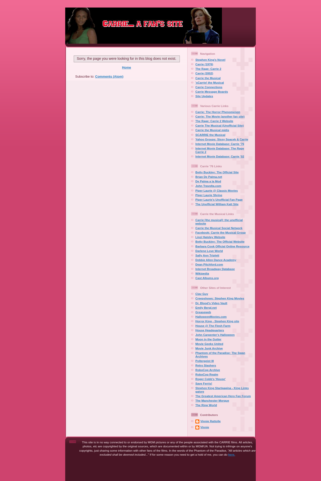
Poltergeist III (204, 360)
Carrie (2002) (204, 73)
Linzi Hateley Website (210, 237)
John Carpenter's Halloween (215, 334)
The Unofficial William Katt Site (216, 204)
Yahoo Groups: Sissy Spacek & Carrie (221, 139)
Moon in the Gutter (208, 339)
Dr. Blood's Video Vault (211, 303)
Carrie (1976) (204, 64)
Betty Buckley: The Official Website (220, 241)
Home (126, 67)
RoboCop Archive (207, 369)
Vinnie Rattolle (210, 421)
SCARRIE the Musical (210, 134)
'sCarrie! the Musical (209, 82)
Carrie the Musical (208, 78)
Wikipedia (202, 273)
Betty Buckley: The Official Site (217, 172)
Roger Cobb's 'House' (210, 379)
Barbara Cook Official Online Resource (222, 246)
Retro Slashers (205, 365)
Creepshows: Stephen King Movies (219, 298)
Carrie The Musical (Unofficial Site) (219, 125)
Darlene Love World (209, 250)
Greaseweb (203, 312)
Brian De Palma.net (208, 176)
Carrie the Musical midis (212, 130)
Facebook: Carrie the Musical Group (220, 232)
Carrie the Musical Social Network (219, 228)
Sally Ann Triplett (207, 255)
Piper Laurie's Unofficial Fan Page (219, 199)
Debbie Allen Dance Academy (215, 259)
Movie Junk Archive (209, 348)
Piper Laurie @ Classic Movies (216, 190)
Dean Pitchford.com (209, 264)
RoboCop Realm (206, 374)
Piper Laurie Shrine (208, 195)
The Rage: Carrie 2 (208, 68)
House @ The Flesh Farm (212, 325)
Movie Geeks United (209, 343)
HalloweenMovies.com (211, 316)
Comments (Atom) (109, 76)
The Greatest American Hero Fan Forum (223, 396)
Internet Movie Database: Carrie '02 (219, 156)
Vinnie (204, 427)
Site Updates (204, 96)
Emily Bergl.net (206, 307)
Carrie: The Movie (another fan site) (220, 116)
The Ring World (206, 405)
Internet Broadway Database (215, 269)
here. (231, 454)
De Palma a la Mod (208, 181)
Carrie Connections (208, 87)
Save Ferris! (203, 383)
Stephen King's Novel (210, 59)
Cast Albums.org (207, 278)
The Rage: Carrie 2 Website (214, 121)
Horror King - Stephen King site (217, 321)
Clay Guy (201, 293)
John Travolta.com (208, 185)
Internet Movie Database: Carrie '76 (219, 143)
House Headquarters (209, 330)
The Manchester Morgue (212, 400)
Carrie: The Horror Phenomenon (217, 112)
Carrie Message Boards (211, 91)
